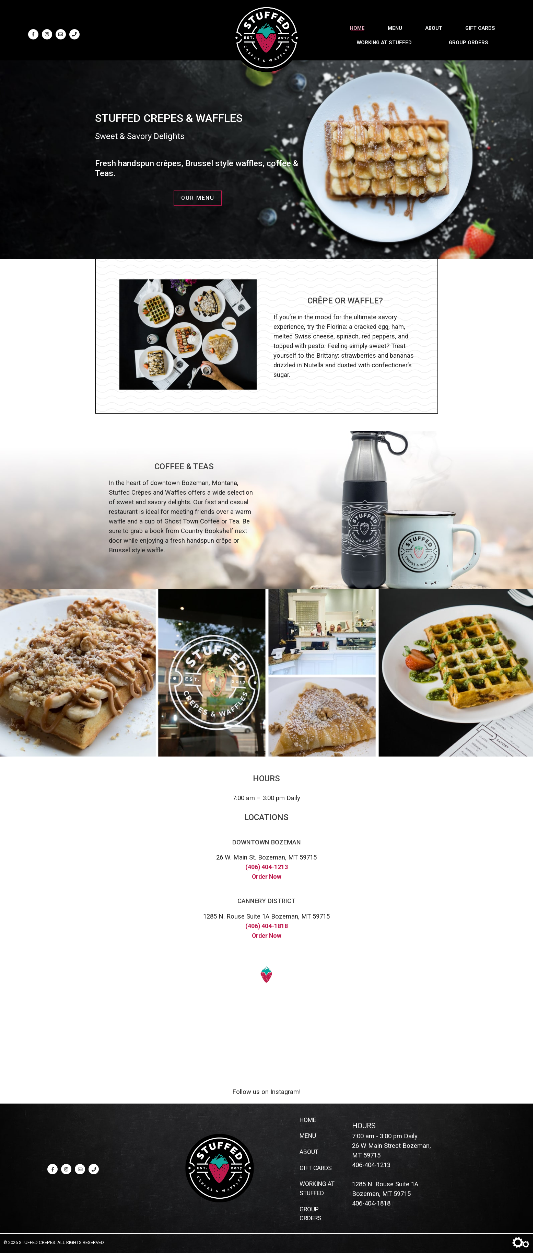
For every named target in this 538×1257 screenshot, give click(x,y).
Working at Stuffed (384, 41)
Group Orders (468, 41)
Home (357, 27)
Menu (395, 27)
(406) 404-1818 (266, 926)
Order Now (266, 876)
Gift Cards (480, 27)
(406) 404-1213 (266, 867)
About (433, 27)
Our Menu (197, 198)
